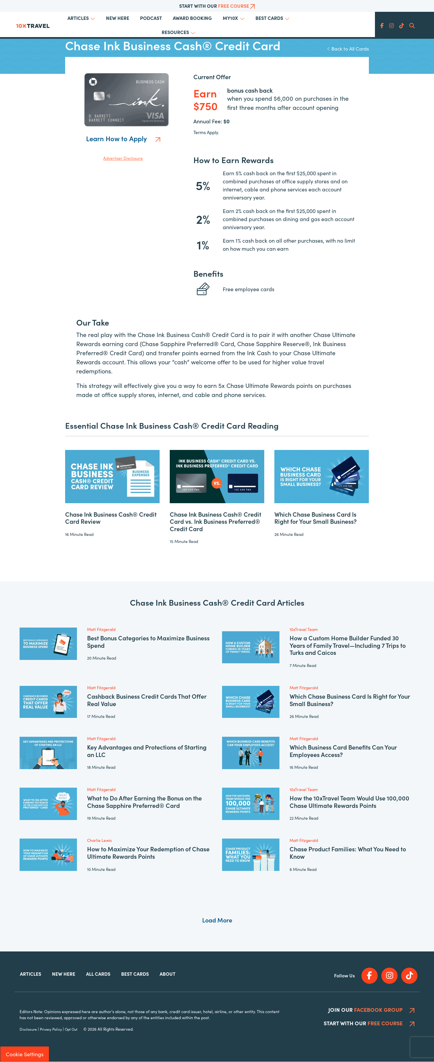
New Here (117, 17)
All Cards (98, 973)
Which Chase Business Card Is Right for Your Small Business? (315, 518)
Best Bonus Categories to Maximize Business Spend (148, 641)
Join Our (371, 1009)
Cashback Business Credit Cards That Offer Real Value (147, 700)
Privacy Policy (51, 1029)
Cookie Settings (25, 1054)
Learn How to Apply (123, 138)
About (167, 973)
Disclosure (28, 1029)
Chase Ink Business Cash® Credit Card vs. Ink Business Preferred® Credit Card (215, 521)
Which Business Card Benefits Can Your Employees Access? (343, 751)
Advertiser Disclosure (123, 158)
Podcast (151, 17)
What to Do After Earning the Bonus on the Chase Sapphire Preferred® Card (144, 802)
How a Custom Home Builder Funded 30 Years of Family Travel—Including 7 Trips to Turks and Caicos (348, 645)
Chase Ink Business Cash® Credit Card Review (111, 518)
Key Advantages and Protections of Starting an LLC (147, 751)
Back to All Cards (348, 48)
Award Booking (192, 17)
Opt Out (71, 1029)
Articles (78, 17)
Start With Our (217, 5)
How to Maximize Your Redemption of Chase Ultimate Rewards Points (148, 852)
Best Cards (269, 17)
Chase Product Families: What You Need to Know (348, 852)
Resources (175, 32)
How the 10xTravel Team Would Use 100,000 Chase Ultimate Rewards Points (349, 802)
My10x (230, 17)
